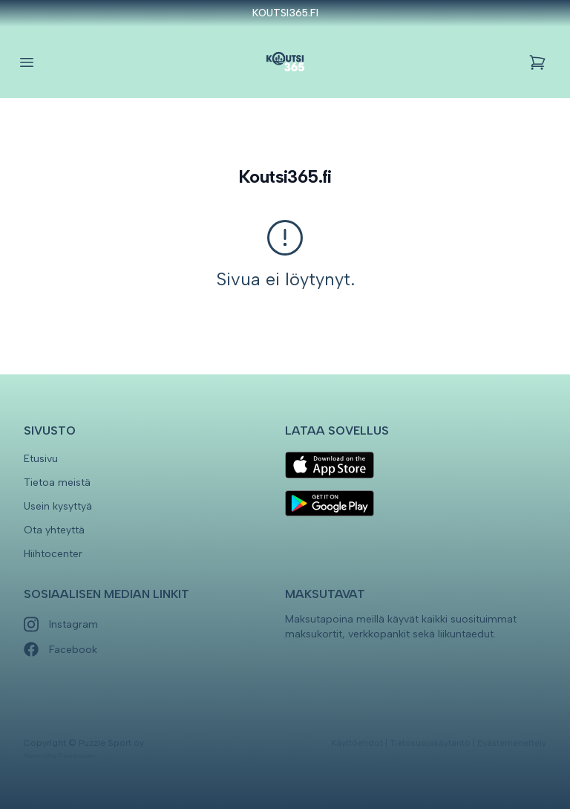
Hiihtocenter (53, 554)
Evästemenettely (511, 743)
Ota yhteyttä (54, 530)
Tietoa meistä (57, 482)
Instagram (61, 624)
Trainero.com (76, 755)
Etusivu (41, 458)
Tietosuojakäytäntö (430, 743)
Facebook (60, 649)
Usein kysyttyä (58, 506)
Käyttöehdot (357, 743)
